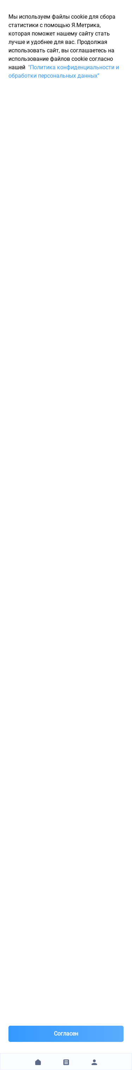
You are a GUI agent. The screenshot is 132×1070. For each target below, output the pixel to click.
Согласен (66, 1033)
